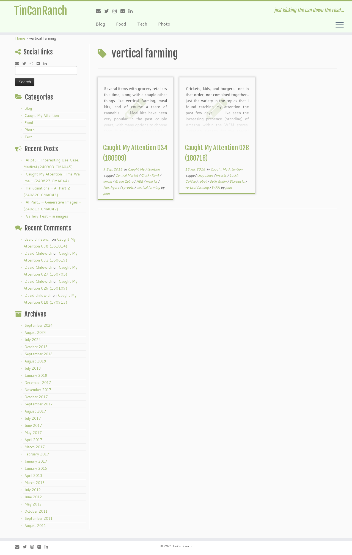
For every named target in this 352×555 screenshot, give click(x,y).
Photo (164, 24)
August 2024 (35, 332)
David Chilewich (38, 253)
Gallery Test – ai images (47, 216)
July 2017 (32, 418)
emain (108, 181)
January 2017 (35, 461)
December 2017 (37, 382)
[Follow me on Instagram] (116, 11)
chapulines (205, 175)
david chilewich (37, 239)
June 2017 (33, 425)
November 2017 (37, 389)
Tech (142, 24)
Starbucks (237, 181)
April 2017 (33, 439)
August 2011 (35, 525)
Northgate (111, 187)
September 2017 (38, 404)
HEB (140, 181)
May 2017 (33, 432)
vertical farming (148, 187)
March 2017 (34, 446)
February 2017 (36, 454)
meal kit (152, 181)
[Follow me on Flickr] (124, 11)
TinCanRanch (41, 11)
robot (203, 181)
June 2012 (33, 496)
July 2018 (32, 368)
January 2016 (35, 468)
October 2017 (36, 396)
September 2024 (38, 325)
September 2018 (38, 353)
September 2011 (38, 518)
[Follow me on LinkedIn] (132, 11)
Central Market (127, 175)
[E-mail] (100, 11)
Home (20, 38)
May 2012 (33, 504)
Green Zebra (124, 181)
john (106, 193)
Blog (100, 24)
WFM (216, 187)
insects (221, 175)
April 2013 (33, 475)
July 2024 (32, 339)
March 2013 (34, 482)
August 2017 (35, 411)
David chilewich (37, 295)
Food (121, 24)
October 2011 (36, 511)
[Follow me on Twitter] (108, 11)
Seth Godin (218, 181)
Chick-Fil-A (150, 175)
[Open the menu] (340, 25)
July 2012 (32, 489)
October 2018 (36, 346)
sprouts (128, 187)
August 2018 (35, 361)
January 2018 (35, 375)
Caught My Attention (41, 115)
